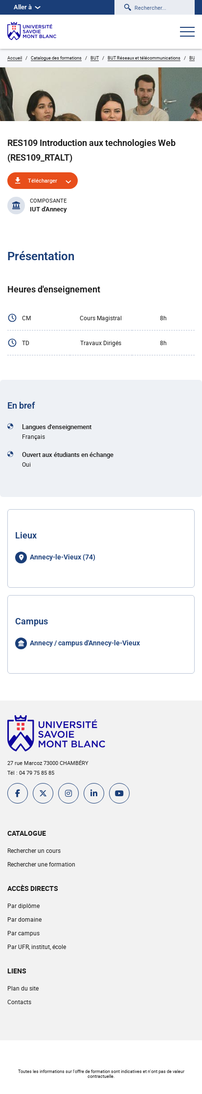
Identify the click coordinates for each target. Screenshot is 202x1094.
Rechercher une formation (41, 864)
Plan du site (23, 988)
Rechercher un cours (34, 850)
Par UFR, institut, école (36, 946)
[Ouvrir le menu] (187, 33)
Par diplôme (23, 905)
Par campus (23, 933)
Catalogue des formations (56, 58)
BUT (94, 58)
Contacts (19, 1002)
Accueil (14, 58)
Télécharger (42, 180)
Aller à (27, 7)
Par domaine (24, 919)
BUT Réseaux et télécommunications (144, 58)
